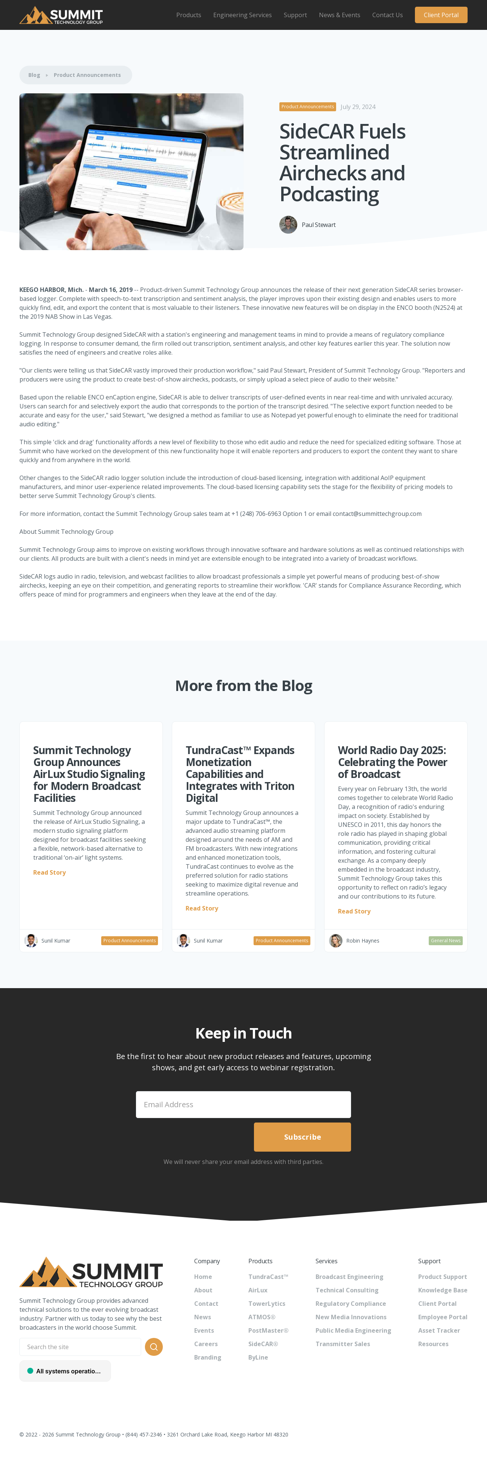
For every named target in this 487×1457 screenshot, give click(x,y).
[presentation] (192, 1137)
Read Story (49, 872)
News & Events (339, 15)
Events (204, 1330)
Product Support (442, 1277)
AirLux (257, 1290)
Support (295, 15)
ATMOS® (262, 1317)
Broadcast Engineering (350, 1277)
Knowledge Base (443, 1290)
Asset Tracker (439, 1330)
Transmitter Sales (343, 1344)
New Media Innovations (351, 1317)
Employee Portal (443, 1317)
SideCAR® (263, 1344)
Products (188, 15)
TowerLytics (266, 1303)
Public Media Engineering (353, 1330)
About (203, 1290)
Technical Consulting (347, 1290)
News (202, 1317)
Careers (206, 1344)
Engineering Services (242, 15)
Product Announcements (87, 74)
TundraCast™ (268, 1277)
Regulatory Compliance (351, 1303)
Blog (34, 74)
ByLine (258, 1357)
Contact (206, 1303)
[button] (188, 15)
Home (203, 1277)
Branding (207, 1357)
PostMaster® (268, 1330)
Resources (433, 1344)
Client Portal (441, 15)
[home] (61, 15)
